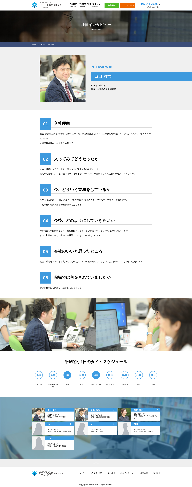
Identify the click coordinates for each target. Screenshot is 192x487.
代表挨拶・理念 (96, 473)
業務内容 (144, 473)
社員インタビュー (95, 5)
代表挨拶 (73, 5)
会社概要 (82, 5)
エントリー (127, 5)
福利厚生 (156, 473)
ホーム (34, 44)
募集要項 (111, 5)
